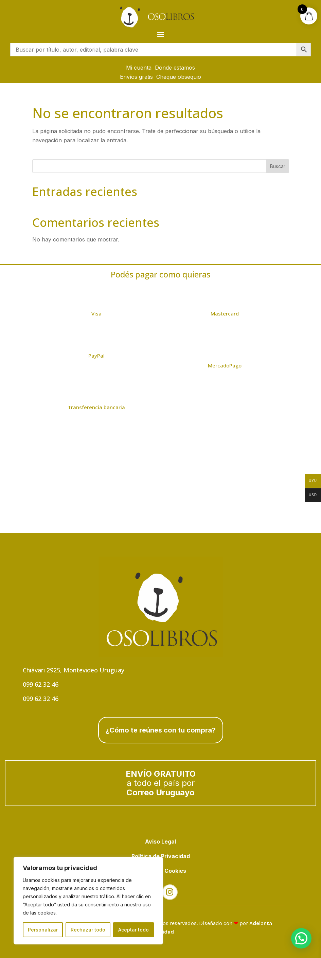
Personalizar (43, 930)
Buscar (277, 166)
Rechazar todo (88, 930)
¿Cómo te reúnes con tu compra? (161, 730)
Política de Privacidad (160, 856)
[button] (301, 938)
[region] (88, 900)
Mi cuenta (138, 67)
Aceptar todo (133, 930)
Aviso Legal (160, 841)
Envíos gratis (136, 76)
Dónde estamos (175, 67)
